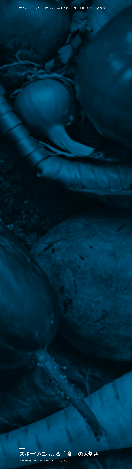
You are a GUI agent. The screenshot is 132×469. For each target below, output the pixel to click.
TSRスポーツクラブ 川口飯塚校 (37, 8)
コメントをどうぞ (60, 461)
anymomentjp (27, 461)
